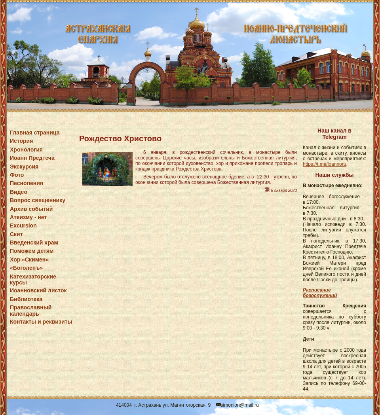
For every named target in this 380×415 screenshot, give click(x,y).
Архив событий (31, 209)
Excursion (23, 225)
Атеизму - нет (28, 217)
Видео (18, 192)
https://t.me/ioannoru (324, 164)
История (21, 141)
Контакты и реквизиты (41, 321)
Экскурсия (24, 166)
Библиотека (26, 299)
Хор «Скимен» (29, 259)
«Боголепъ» (26, 268)
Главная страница (34, 132)
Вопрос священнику (37, 200)
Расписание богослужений (320, 292)
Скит (16, 234)
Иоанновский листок (38, 290)
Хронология (26, 149)
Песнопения (26, 183)
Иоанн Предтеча (32, 158)
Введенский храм (34, 242)
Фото (17, 175)
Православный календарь (30, 310)
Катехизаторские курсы (33, 279)
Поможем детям (31, 251)
